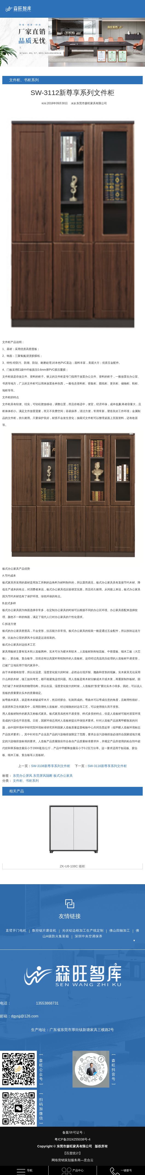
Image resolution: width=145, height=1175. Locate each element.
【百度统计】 (72, 1153)
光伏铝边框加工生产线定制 (83, 930)
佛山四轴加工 (119, 930)
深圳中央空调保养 (88, 936)
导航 (29, 1170)
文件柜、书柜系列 (26, 780)
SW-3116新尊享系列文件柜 (107, 766)
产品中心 (78, 1170)
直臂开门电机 (16, 930)
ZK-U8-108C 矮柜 (73, 866)
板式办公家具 (55, 589)
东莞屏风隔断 (43, 775)
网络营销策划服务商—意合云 (72, 1160)
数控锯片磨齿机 (44, 930)
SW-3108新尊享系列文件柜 (51, 766)
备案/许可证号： (72, 1137)
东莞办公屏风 (23, 775)
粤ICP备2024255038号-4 (72, 1139)
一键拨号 (126, 1170)
